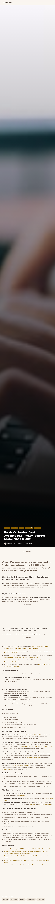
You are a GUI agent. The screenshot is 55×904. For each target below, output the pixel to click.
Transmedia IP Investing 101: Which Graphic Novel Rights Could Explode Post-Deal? (27, 849)
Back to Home (7, 2)
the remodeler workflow (44, 804)
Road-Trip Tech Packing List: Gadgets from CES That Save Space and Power (25, 865)
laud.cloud (32, 804)
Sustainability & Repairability (34, 735)
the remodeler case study (34, 757)
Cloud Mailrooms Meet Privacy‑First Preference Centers (36, 746)
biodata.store (21, 795)
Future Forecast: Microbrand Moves (21, 765)
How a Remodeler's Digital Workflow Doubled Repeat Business (21, 657)
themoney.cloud (6, 769)
